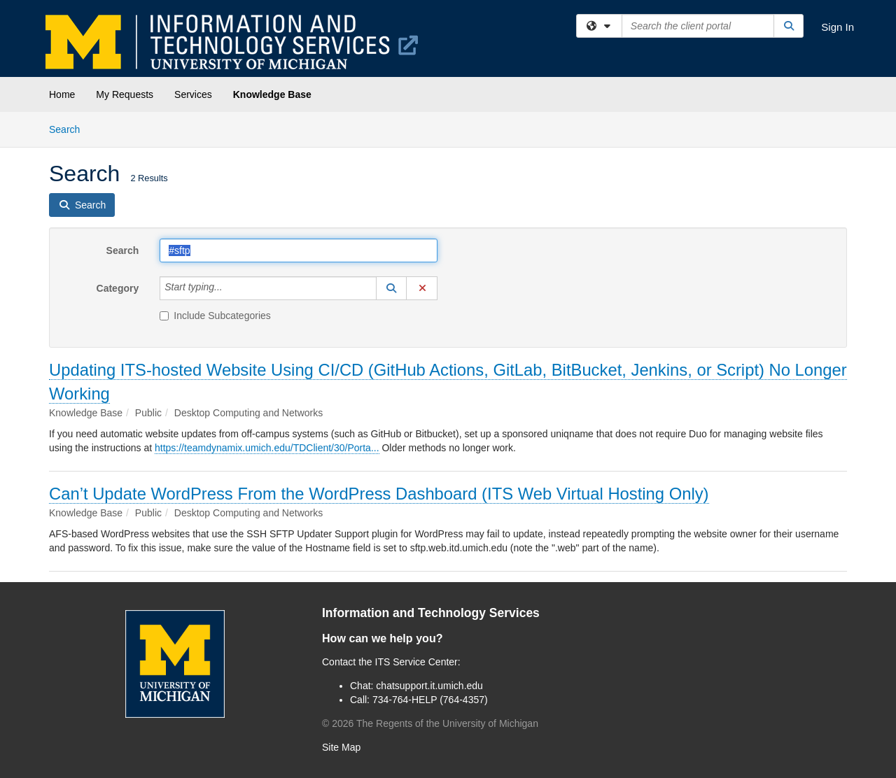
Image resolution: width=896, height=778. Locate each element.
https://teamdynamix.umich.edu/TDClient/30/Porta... (267, 447)
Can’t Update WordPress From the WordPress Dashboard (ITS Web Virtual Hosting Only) (379, 493)
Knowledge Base (272, 94)
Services (193, 94)
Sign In (837, 27)
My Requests (124, 94)
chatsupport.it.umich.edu (429, 685)
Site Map (341, 747)
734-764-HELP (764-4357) (430, 699)
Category (118, 288)
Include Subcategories (215, 315)
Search (69, 128)
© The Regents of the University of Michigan (430, 723)
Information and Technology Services (431, 613)
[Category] (230, 288)
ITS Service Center (416, 661)
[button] (391, 288)
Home (62, 94)
